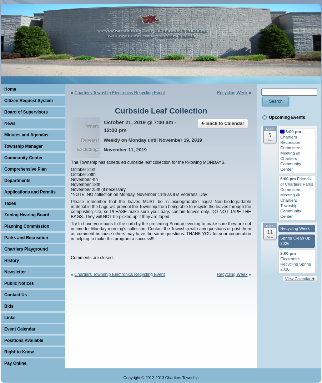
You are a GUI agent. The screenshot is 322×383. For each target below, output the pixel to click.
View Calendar (300, 279)
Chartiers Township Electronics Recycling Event (120, 92)
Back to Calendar (222, 123)
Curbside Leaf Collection (161, 110)
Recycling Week (232, 92)
